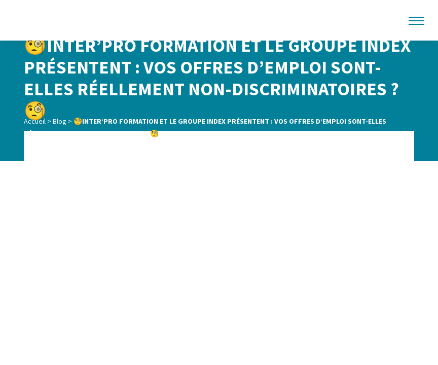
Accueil (35, 121)
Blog (59, 121)
